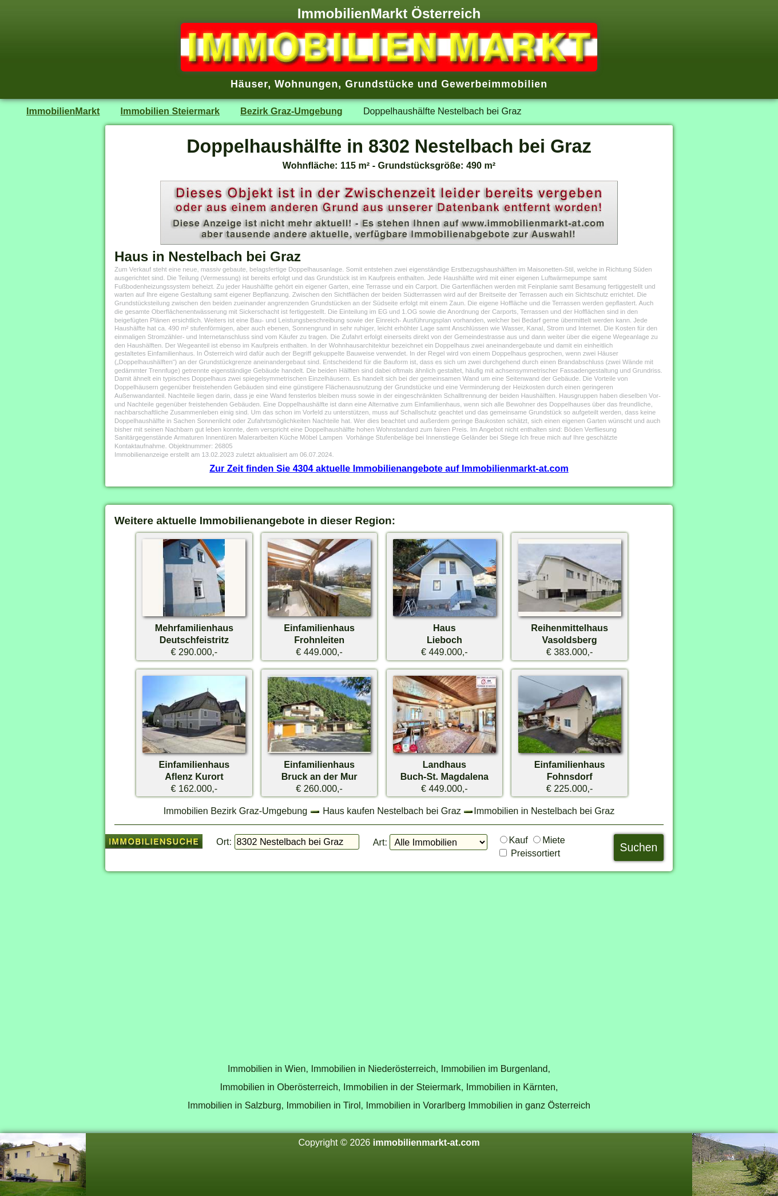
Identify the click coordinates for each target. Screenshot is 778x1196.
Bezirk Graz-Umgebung (291, 111)
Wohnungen (306, 84)
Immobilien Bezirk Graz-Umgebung (235, 811)
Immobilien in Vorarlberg (416, 1105)
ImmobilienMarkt (63, 111)
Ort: (224, 841)
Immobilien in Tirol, (324, 1105)
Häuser (249, 84)
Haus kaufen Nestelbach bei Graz (392, 811)
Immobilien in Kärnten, (512, 1087)
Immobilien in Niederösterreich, (375, 1068)
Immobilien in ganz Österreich (529, 1105)
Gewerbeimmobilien (494, 84)
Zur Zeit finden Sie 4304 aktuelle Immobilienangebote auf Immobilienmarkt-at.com (389, 468)
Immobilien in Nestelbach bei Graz (544, 811)
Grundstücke (379, 84)
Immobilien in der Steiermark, (403, 1087)
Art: (380, 842)
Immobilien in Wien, (268, 1068)
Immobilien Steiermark (170, 111)
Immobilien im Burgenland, (495, 1068)
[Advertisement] (389, 960)
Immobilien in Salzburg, (236, 1105)
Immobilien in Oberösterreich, (280, 1087)
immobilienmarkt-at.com (426, 1142)
